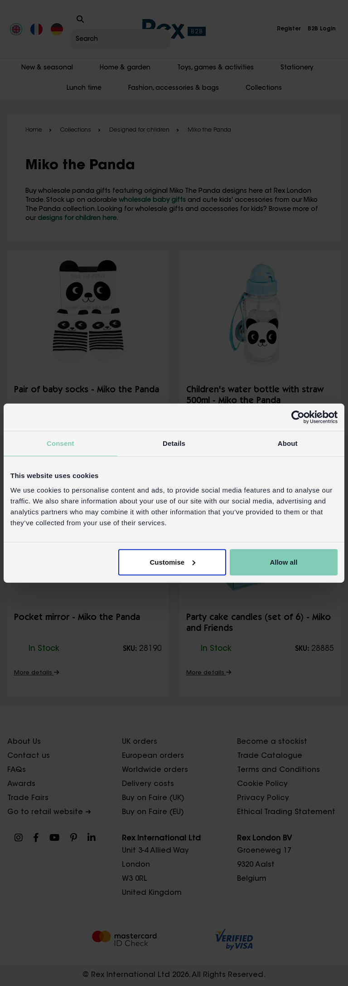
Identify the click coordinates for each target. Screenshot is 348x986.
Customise (173, 562)
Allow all (283, 562)
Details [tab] (174, 443)
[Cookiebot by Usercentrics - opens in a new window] (298, 417)
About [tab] (288, 443)
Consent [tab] (60, 443)
